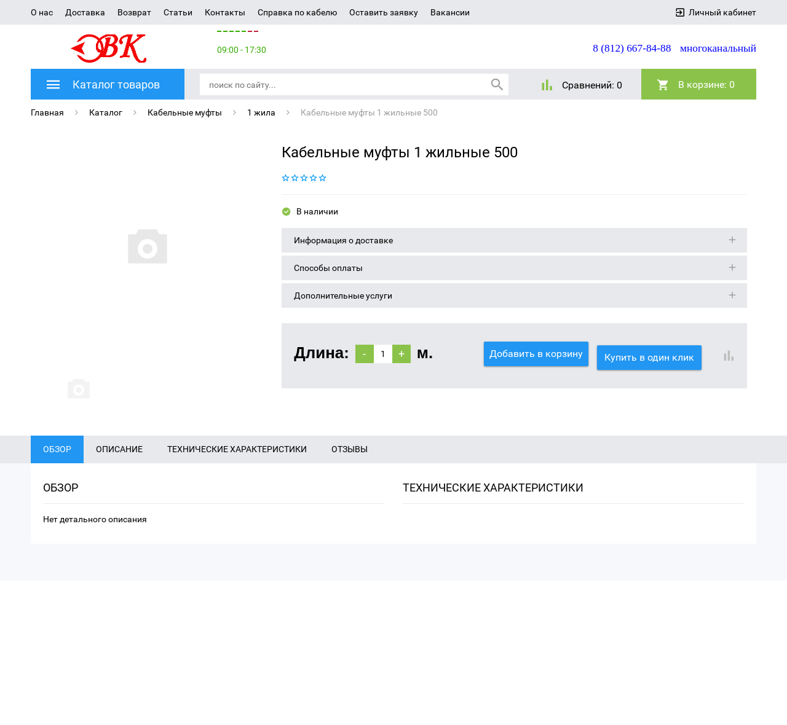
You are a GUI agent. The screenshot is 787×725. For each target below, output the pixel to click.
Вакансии (450, 12)
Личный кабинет (722, 12)
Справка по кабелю (297, 12)
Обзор (57, 472)
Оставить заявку (383, 12)
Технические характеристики (237, 472)
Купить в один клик (653, 353)
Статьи (178, 12)
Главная (47, 112)
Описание (119, 472)
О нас (42, 12)
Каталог (105, 112)
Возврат (134, 12)
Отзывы (349, 472)
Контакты (225, 12)
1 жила (261, 112)
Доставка (85, 12)
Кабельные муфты (185, 112)
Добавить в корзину (536, 353)
